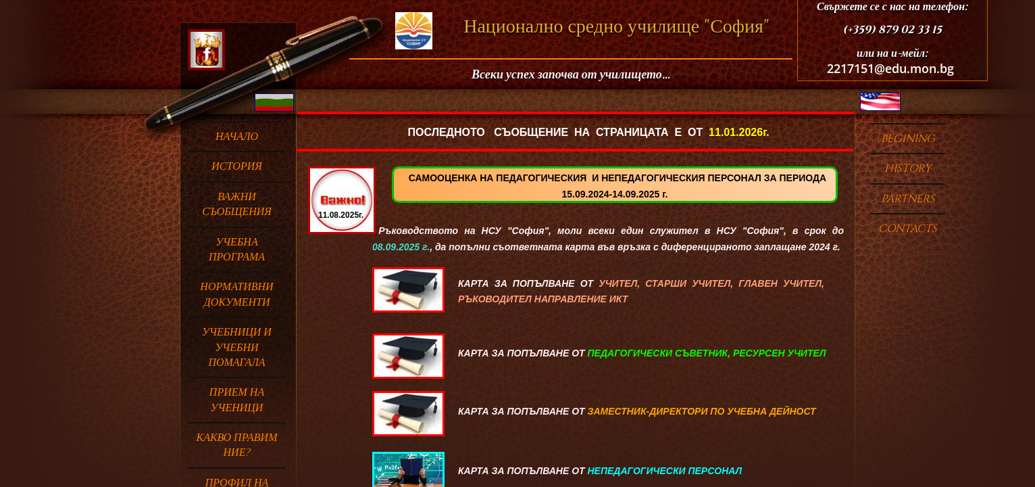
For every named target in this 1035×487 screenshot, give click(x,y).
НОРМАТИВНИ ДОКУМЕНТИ (236, 294)
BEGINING (908, 138)
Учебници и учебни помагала (237, 347)
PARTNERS (908, 198)
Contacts (907, 228)
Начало (237, 136)
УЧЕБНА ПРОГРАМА (237, 249)
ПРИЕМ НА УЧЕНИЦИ (236, 400)
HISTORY (908, 168)
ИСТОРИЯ (236, 166)
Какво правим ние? (237, 445)
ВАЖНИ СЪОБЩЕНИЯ (237, 204)
